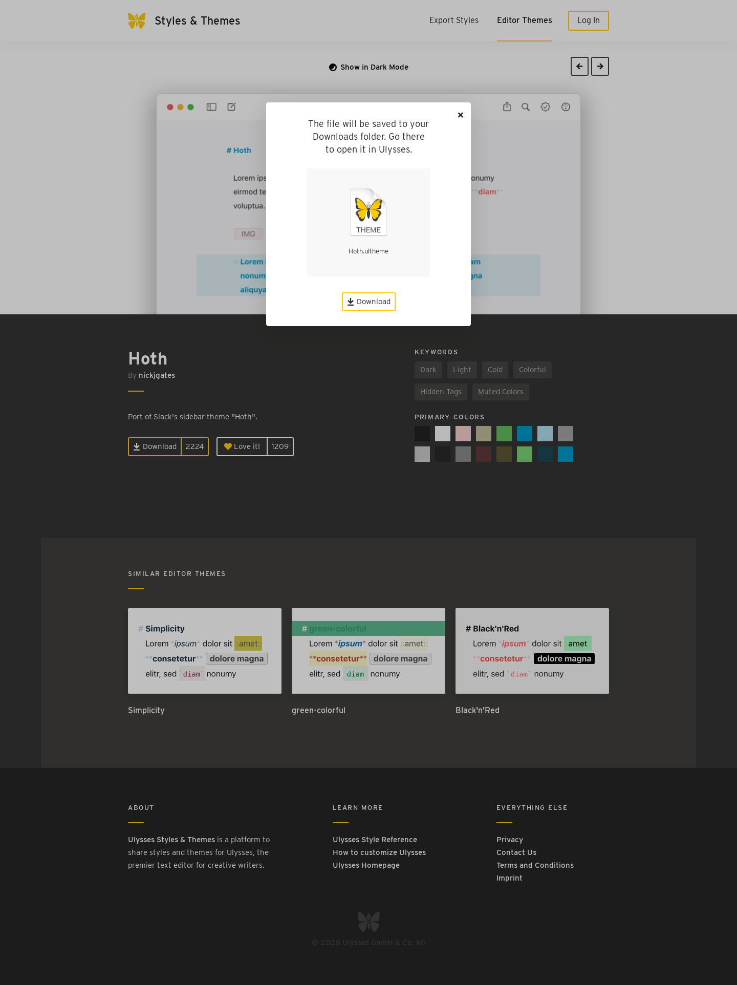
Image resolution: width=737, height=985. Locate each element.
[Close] (461, 115)
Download (369, 301)
